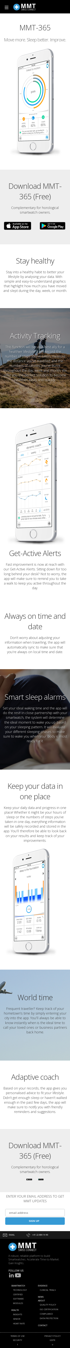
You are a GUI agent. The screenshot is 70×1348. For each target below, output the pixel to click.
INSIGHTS (17, 1314)
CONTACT (42, 1325)
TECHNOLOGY (20, 1290)
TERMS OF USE (17, 1336)
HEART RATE (19, 1323)
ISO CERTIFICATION (49, 1309)
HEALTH (15, 1310)
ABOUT (41, 1300)
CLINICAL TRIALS (48, 1290)
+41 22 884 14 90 (37, 1234)
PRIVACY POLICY (52, 1336)
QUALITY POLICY (48, 1304)
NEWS (40, 1296)
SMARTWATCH (18, 1285)
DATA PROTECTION (49, 1318)
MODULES (18, 1303)
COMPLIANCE (46, 1313)
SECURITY (17, 1340)
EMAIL (9, 1234)
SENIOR (16, 1318)
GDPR (52, 1340)
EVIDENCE (42, 1285)
